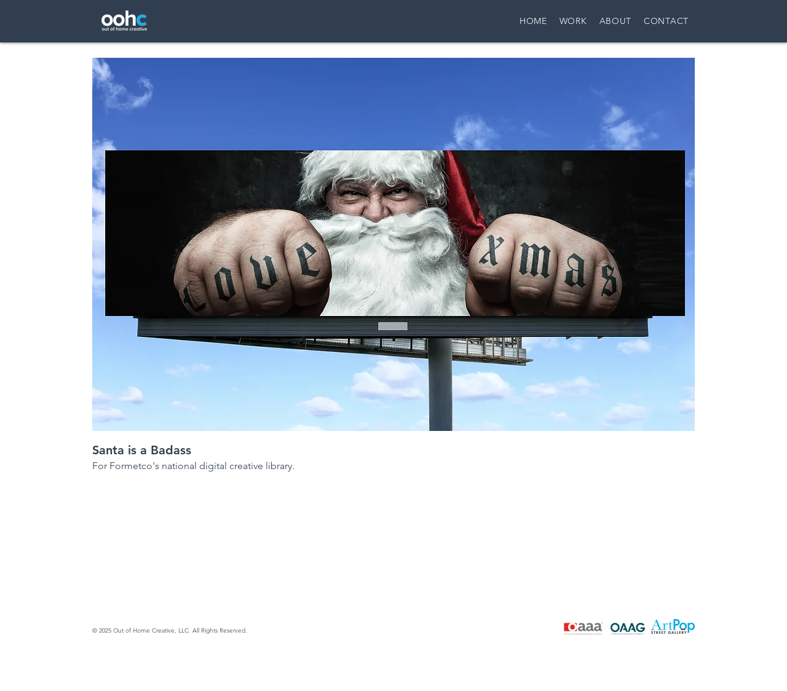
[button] (393, 244)
